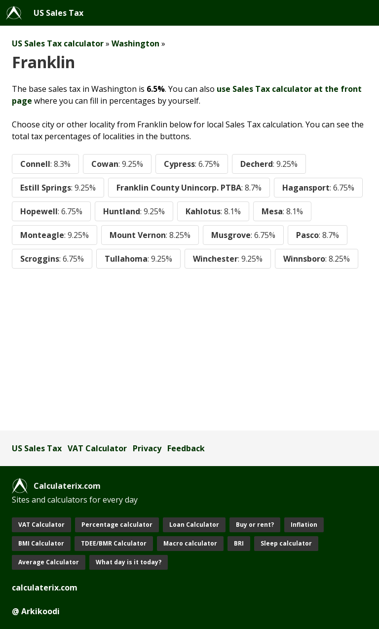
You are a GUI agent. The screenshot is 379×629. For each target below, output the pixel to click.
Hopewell (51, 211)
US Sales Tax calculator (58, 43)
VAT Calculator (97, 448)
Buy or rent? (255, 524)
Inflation (304, 524)
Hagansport (318, 188)
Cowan (117, 164)
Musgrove (243, 235)
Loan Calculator (194, 524)
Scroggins (52, 259)
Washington (135, 43)
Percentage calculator (116, 524)
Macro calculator (190, 543)
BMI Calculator (41, 543)
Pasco (317, 235)
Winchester (228, 259)
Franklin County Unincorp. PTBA (189, 188)
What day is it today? (128, 562)
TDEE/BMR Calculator (114, 543)
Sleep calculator (286, 543)
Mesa (282, 211)
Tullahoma (138, 259)
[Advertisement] (189, 349)
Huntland (134, 211)
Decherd (269, 164)
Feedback (186, 448)
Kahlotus (213, 211)
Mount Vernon (150, 235)
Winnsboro (316, 259)
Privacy (147, 448)
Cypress (192, 164)
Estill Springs (58, 188)
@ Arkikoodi (36, 611)
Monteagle (54, 235)
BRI (239, 543)
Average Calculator (48, 562)
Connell (45, 164)
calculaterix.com (44, 587)
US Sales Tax (58, 12)
